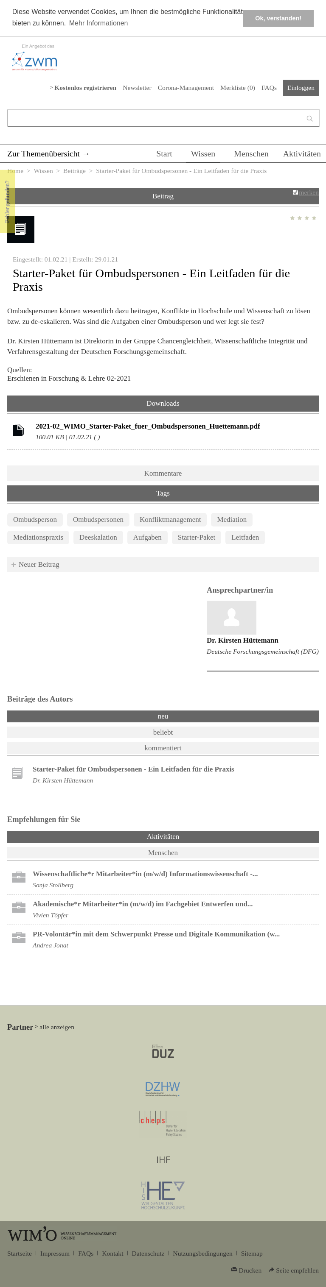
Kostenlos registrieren (85, 87)
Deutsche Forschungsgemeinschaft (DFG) (263, 651)
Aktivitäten (302, 153)
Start (164, 153)
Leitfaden (245, 537)
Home (15, 170)
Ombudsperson (35, 519)
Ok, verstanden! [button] (278, 18)
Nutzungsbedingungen (203, 1253)
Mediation (232, 519)
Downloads (162, 403)
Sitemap (252, 1253)
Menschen (251, 153)
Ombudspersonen (98, 519)
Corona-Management (186, 87)
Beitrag (163, 196)
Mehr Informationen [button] (98, 23)
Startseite (19, 1253)
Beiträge (74, 170)
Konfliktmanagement (170, 519)
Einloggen (301, 87)
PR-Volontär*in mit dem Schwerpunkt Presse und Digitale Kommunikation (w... (156, 934)
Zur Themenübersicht (43, 153)
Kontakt (112, 1253)
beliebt (163, 732)
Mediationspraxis (38, 537)
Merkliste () (237, 87)
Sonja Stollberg (53, 885)
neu (163, 716)
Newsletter (137, 87)
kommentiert (163, 748)
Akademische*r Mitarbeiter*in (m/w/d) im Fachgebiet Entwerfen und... (143, 904)
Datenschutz (148, 1253)
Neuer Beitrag (39, 564)
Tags (163, 493)
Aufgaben (147, 537)
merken (309, 192)
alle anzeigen (56, 1027)
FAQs (269, 87)
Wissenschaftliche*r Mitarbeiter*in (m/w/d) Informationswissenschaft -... (145, 874)
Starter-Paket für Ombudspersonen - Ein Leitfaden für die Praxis (133, 769)
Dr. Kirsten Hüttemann (242, 640)
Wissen (203, 153)
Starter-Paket (196, 537)
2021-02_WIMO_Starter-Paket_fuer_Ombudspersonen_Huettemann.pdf (148, 426)
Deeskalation (98, 537)
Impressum (55, 1253)
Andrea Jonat (50, 945)
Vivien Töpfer (50, 915)
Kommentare (163, 473)
